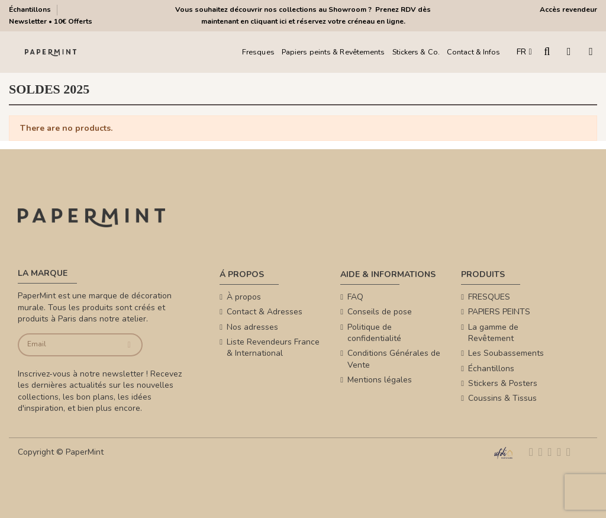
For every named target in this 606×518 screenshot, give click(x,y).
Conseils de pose (379, 311)
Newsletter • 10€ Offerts (50, 21)
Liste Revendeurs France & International (273, 347)
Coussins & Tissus (502, 398)
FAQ (355, 297)
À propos (244, 297)
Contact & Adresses (264, 311)
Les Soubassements (506, 353)
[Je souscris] (129, 344)
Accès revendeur (568, 9)
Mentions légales (379, 379)
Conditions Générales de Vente (393, 359)
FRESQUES (489, 297)
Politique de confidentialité (374, 333)
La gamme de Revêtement (493, 333)
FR (524, 51)
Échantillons (31, 9)
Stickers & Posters (502, 383)
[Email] (68, 344)
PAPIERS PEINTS (499, 311)
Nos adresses (252, 327)
